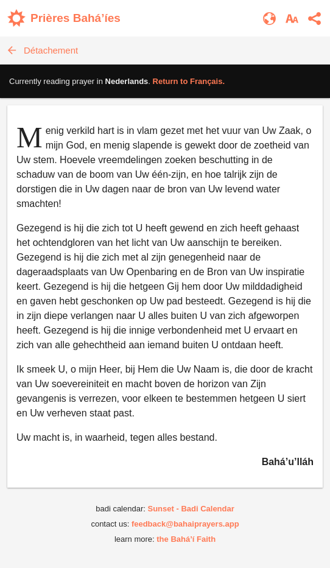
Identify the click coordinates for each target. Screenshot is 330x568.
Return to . (189, 81)
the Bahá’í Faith (186, 539)
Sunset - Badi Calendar (190, 508)
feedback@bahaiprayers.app (185, 523)
